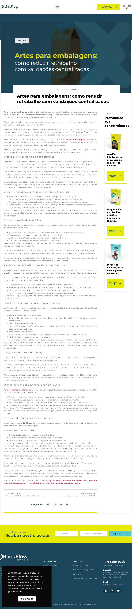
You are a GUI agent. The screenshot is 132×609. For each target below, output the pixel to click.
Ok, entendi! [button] (27, 599)
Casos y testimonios (51, 565)
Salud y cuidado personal (84, 570)
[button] (57, 7)
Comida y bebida (80, 565)
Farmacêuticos (79, 574)
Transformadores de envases (85, 578)
